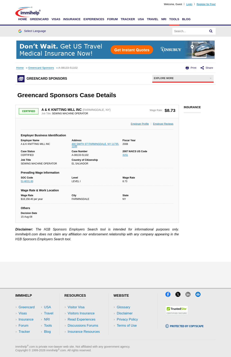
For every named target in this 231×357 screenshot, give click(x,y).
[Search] (211, 31)
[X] (180, 295)
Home (22, 19)
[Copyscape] (184, 326)
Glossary (123, 307)
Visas (56, 19)
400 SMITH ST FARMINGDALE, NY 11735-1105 (95, 145)
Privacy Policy (127, 319)
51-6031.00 (27, 181)
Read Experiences (81, 319)
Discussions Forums (83, 325)
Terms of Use (127, 325)
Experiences (93, 19)
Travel (152, 19)
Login (189, 4)
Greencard (39, 19)
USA (141, 19)
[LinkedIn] (190, 295)
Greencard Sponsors (41, 67)
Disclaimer (125, 313)
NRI (163, 19)
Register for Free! (206, 4)
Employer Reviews (163, 123)
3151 (125, 155)
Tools (174, 19)
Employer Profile (140, 123)
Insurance (72, 19)
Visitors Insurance (81, 313)
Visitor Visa (76, 307)
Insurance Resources (84, 332)
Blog (186, 19)
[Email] (199, 295)
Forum (112, 19)
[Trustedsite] (176, 314)
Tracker (128, 19)
